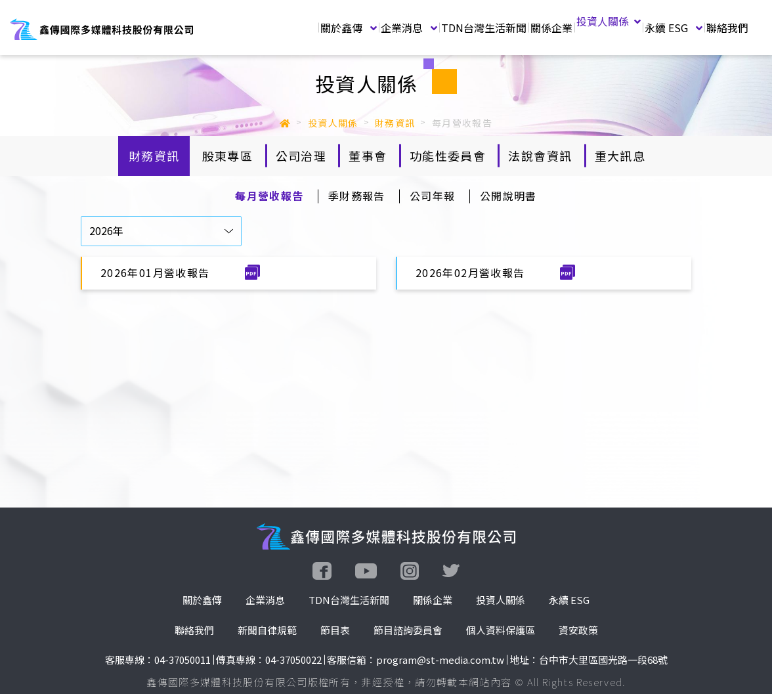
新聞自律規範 (267, 630)
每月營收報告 (269, 196)
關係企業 (551, 27)
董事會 (368, 155)
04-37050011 (182, 659)
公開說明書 (508, 196)
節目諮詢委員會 (408, 630)
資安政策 (578, 630)
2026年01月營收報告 (156, 272)
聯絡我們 (727, 27)
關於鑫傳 (348, 27)
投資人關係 (608, 21)
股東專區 (227, 155)
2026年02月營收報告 (472, 272)
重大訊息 (620, 155)
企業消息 (409, 27)
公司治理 (301, 155)
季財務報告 (356, 196)
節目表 (335, 630)
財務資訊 (154, 155)
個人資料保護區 (500, 630)
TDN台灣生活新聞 (483, 27)
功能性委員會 (448, 155)
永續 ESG (673, 27)
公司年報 (432, 196)
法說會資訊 (540, 155)
